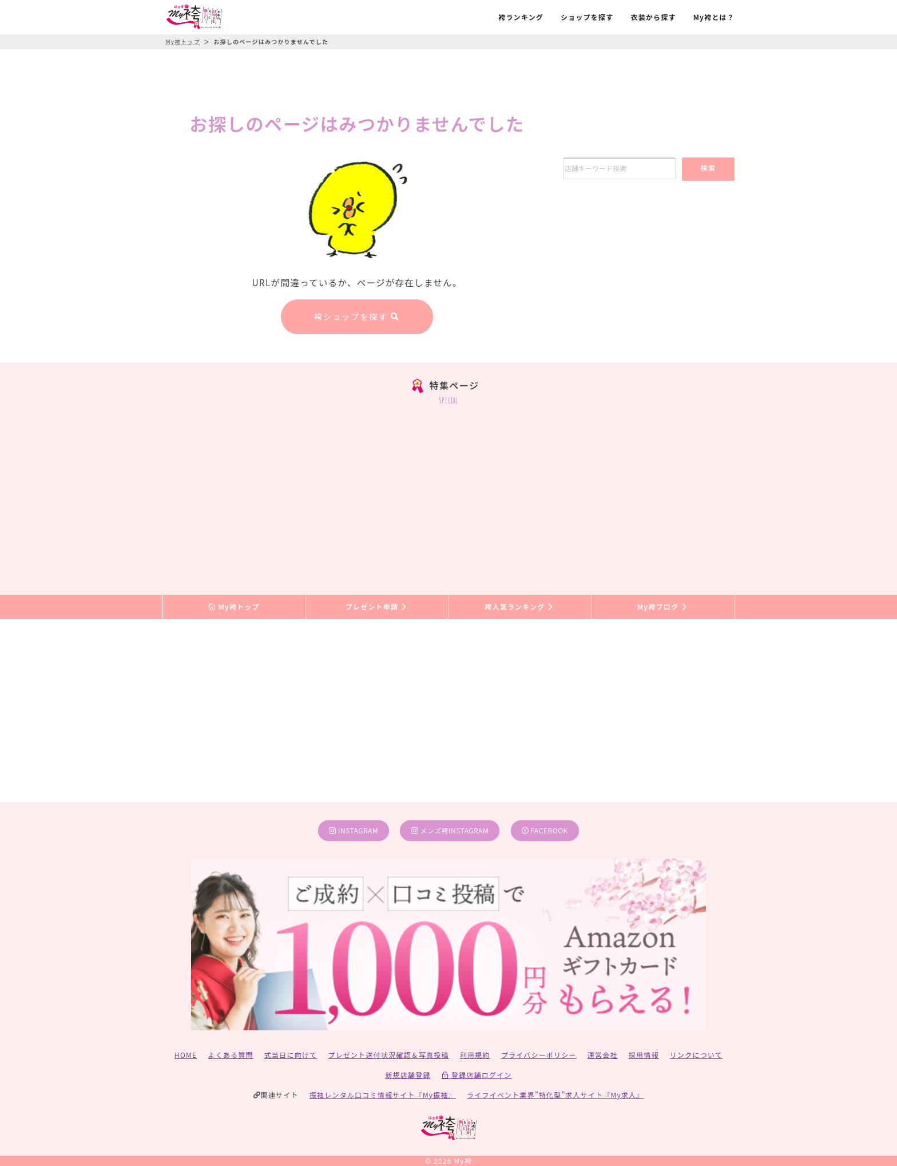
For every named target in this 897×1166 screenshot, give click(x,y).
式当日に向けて (290, 1055)
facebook (545, 830)
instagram (353, 830)
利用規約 (475, 1055)
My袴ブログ (662, 606)
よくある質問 (230, 1055)
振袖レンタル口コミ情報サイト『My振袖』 (382, 1095)
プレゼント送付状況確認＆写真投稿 (388, 1055)
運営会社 (603, 1055)
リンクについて (696, 1055)
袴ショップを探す (357, 316)
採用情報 (644, 1055)
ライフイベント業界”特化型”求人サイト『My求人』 (555, 1095)
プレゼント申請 (377, 606)
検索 (708, 167)
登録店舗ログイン (477, 1075)
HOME (185, 1055)
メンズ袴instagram (450, 830)
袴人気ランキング (519, 606)
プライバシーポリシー (539, 1055)
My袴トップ (233, 606)
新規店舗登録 (407, 1075)
